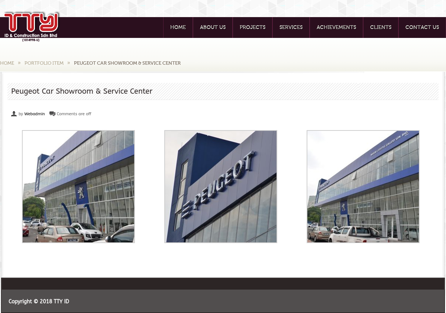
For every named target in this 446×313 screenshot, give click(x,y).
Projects (252, 27)
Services (291, 27)
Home (178, 27)
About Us (213, 27)
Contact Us (422, 27)
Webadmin (34, 114)
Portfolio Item (44, 63)
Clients (380, 27)
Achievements (336, 27)
